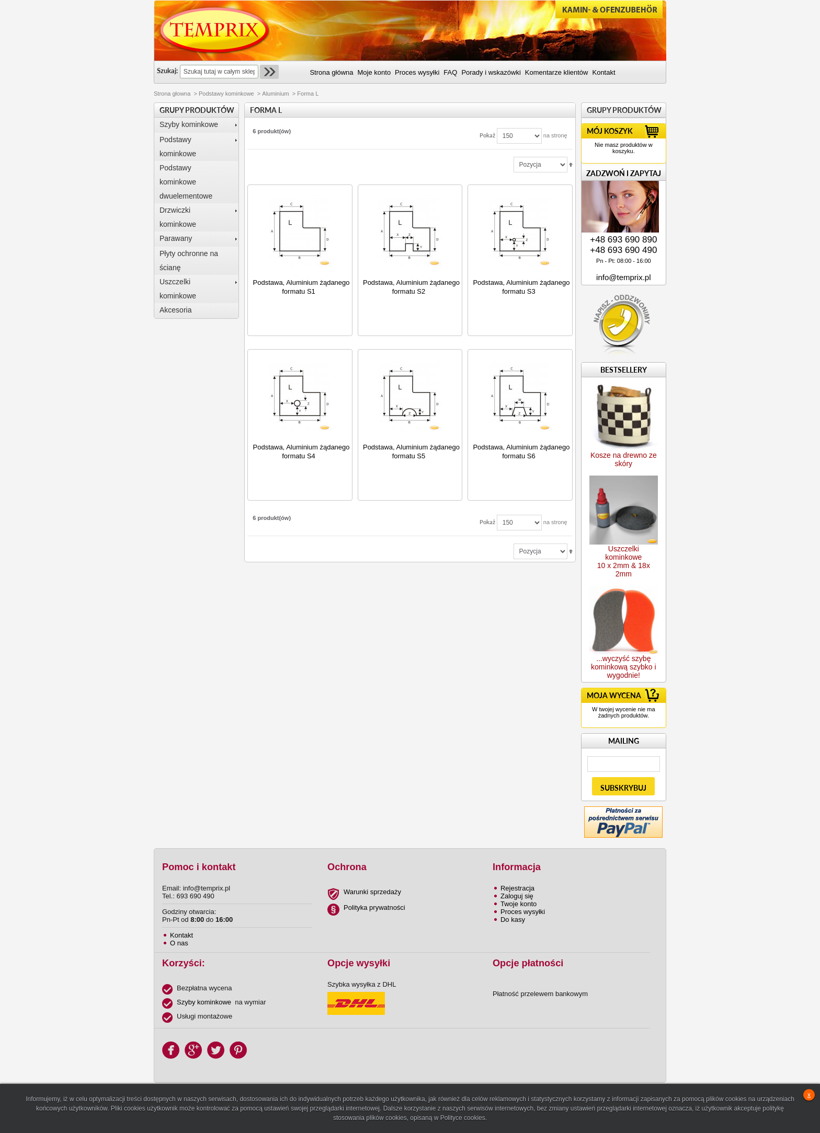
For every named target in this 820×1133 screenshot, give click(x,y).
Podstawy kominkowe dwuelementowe (186, 182)
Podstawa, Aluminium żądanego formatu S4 (301, 451)
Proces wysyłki (522, 912)
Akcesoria (175, 310)
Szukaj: (167, 70)
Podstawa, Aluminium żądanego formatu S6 (521, 451)
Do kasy (512, 919)
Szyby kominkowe (189, 124)
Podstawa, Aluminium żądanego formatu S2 (411, 287)
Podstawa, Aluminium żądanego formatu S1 (301, 287)
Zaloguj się (516, 896)
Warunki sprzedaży (372, 892)
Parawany (176, 238)
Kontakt (181, 935)
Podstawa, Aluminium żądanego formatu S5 (411, 451)
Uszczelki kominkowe (178, 289)
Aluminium (275, 93)
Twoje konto (518, 904)
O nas (179, 943)
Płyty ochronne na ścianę (189, 260)
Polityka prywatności (374, 907)
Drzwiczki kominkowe (178, 217)
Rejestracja (517, 888)
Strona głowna (172, 93)
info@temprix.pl (623, 277)
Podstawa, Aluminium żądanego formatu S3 (521, 287)
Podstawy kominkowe (226, 93)
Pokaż (487, 135)
